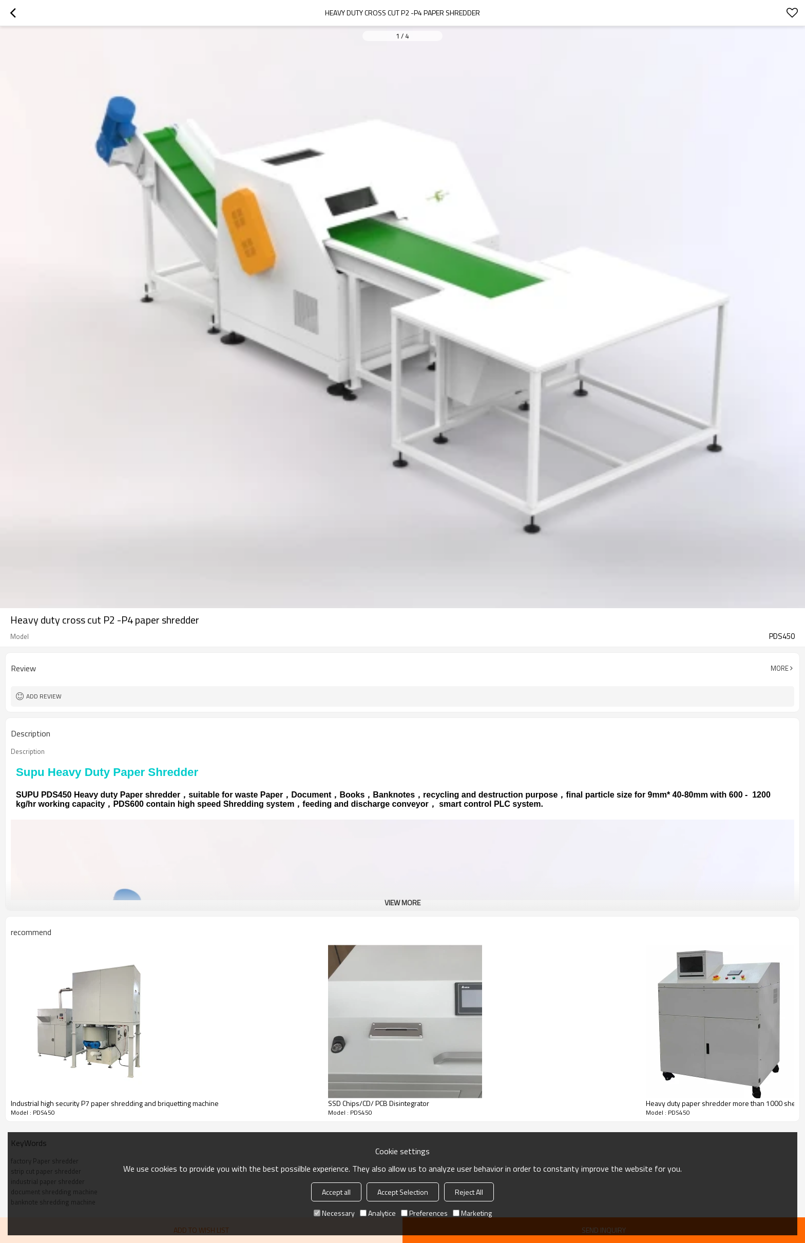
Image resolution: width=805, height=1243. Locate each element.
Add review (44, 696)
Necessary (334, 1213)
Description (28, 751)
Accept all (336, 1192)
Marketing (472, 1213)
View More (402, 902)
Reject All (469, 1192)
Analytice (378, 1213)
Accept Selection (402, 1192)
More (780, 668)
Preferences (424, 1213)
